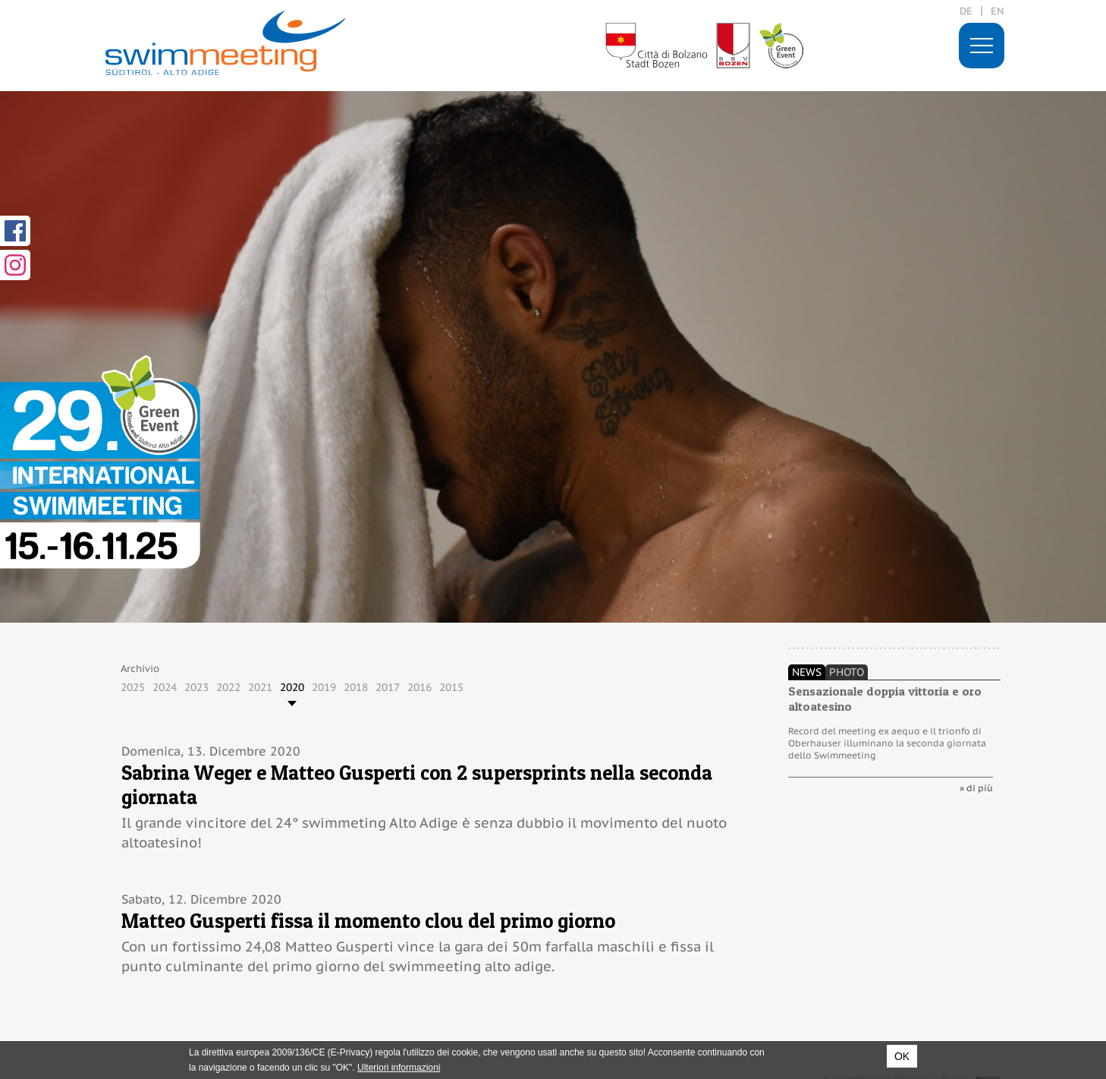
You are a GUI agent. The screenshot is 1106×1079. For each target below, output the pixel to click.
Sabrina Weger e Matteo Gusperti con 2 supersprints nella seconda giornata (416, 784)
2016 (419, 687)
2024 (164, 687)
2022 (228, 687)
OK (902, 1056)
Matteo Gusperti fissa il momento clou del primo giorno (368, 920)
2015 (451, 687)
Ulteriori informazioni (398, 1067)
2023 (196, 687)
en (997, 11)
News (807, 672)
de (966, 11)
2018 (356, 687)
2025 (133, 687)
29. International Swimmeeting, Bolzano (225, 43)
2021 (260, 687)
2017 (387, 687)
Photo (846, 672)
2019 (324, 687)
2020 (292, 687)
